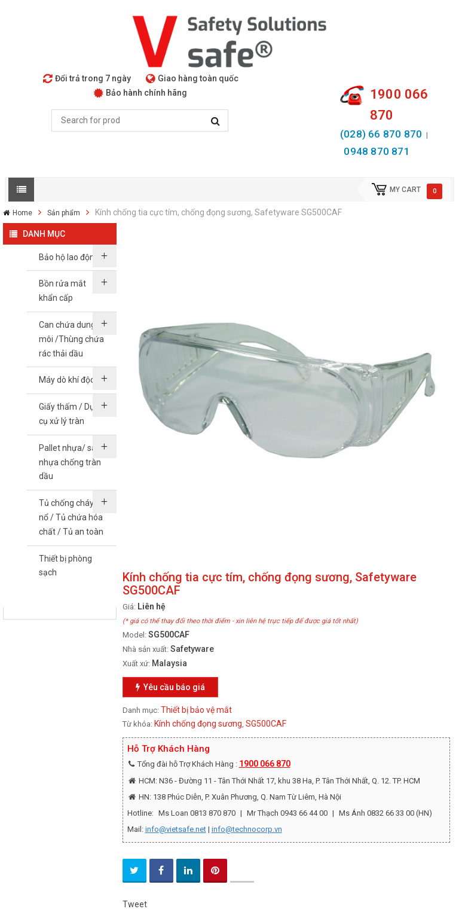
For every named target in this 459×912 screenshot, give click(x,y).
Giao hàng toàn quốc (192, 78)
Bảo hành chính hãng (140, 92)
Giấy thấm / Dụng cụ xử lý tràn (71, 414)
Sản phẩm (63, 213)
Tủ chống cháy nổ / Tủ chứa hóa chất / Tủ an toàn (71, 517)
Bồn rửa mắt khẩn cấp (62, 291)
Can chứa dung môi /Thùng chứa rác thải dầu (71, 339)
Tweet (135, 904)
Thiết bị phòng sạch (65, 566)
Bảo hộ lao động (69, 257)
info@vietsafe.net (175, 829)
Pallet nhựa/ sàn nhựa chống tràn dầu (70, 462)
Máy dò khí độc (66, 380)
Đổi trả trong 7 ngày (87, 78)
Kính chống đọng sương (198, 723)
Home (22, 213)
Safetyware (192, 649)
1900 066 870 (264, 763)
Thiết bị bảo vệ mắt (196, 710)
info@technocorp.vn (247, 829)
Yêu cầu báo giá (170, 687)
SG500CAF (266, 723)
